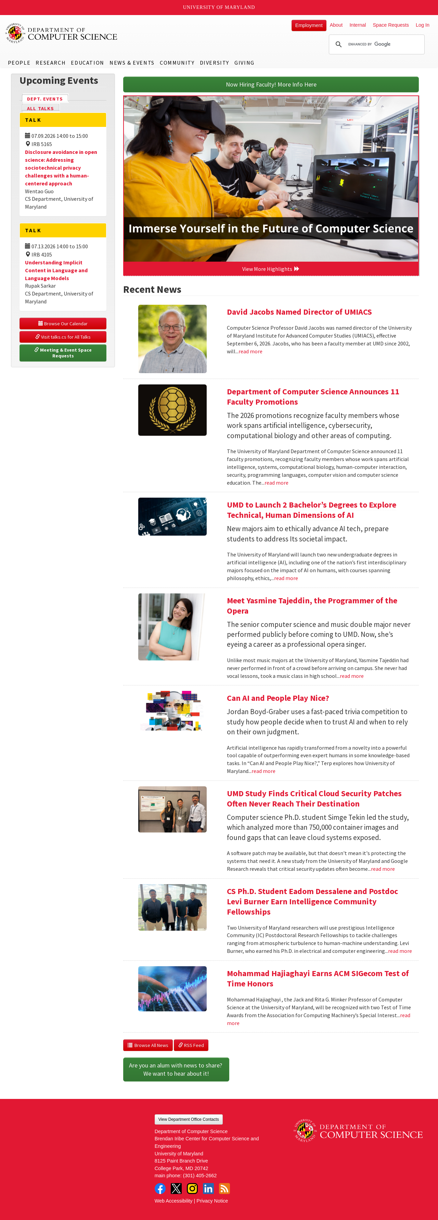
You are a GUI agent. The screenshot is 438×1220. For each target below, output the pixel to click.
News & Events (132, 62)
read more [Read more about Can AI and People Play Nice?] (263, 771)
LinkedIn (208, 1188)
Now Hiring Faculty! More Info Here (271, 84)
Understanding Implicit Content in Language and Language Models (56, 270)
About (336, 25)
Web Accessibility (174, 1201)
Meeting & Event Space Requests (63, 353)
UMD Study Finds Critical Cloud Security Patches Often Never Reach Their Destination (314, 798)
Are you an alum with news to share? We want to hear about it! (176, 1069)
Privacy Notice (212, 1201)
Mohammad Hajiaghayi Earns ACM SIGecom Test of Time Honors (318, 978)
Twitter (176, 1188)
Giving (244, 62)
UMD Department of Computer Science (61, 33)
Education (87, 62)
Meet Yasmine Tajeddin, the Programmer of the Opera (312, 605)
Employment (309, 25)
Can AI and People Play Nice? (278, 698)
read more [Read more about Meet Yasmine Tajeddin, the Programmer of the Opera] (352, 675)
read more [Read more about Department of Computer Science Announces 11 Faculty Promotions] (276, 482)
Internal (357, 25)
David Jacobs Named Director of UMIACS (299, 311)
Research (51, 62)
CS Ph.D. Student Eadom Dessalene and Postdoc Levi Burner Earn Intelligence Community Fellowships (312, 901)
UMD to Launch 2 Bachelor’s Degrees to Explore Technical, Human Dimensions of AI (311, 509)
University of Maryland (219, 7)
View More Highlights (271, 268)
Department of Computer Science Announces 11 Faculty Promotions (313, 396)
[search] (375, 44)
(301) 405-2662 (200, 1175)
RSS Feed (191, 1045)
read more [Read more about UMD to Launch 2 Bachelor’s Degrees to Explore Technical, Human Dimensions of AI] (286, 578)
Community (177, 62)
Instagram (192, 1188)
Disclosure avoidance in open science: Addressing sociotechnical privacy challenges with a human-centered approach (61, 167)
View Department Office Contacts (188, 1119)
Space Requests (391, 25)
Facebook (160, 1188)
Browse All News (148, 1045)
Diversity (214, 62)
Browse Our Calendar (63, 323)
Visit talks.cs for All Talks (63, 337)
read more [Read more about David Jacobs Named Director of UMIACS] (250, 351)
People (19, 62)
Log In (422, 25)
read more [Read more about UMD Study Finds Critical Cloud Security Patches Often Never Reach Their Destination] (383, 868)
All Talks (40, 108)
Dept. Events (48, 98)
